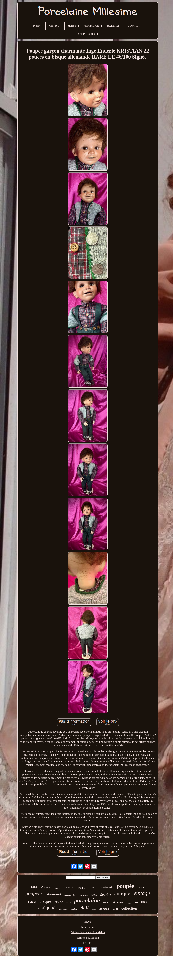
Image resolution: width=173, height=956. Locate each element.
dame (68, 902)
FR (90, 943)
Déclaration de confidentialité (88, 932)
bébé (34, 887)
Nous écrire (87, 927)
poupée (125, 886)
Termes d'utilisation (87, 937)
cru (115, 908)
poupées (34, 893)
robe (105, 902)
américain (107, 887)
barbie (104, 909)
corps (141, 887)
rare (32, 901)
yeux (129, 903)
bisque (45, 901)
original (81, 887)
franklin (57, 888)
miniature (117, 902)
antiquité (46, 907)
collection (129, 908)
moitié (59, 902)
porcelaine (87, 900)
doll (85, 907)
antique (122, 893)
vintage (141, 893)
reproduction (70, 895)
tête (144, 901)
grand (93, 887)
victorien (45, 887)
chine (94, 910)
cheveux (84, 895)
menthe (69, 887)
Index (87, 921)
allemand (53, 894)
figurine (105, 894)
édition (94, 895)
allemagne (63, 909)
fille (136, 902)
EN (85, 943)
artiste (74, 909)
